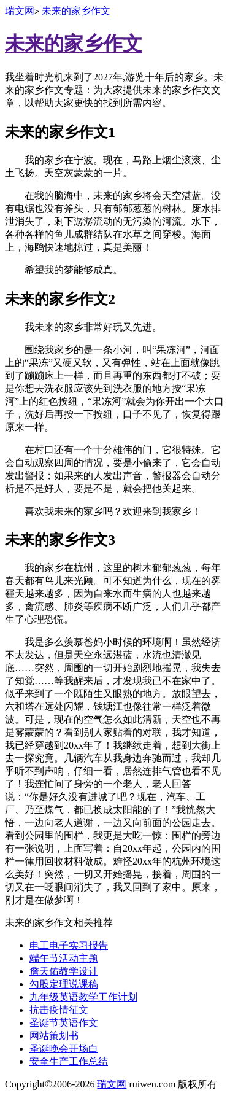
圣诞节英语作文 (63, 1022)
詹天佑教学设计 (63, 971)
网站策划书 (54, 1035)
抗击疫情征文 (58, 1010)
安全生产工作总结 (68, 1061)
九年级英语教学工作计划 (83, 997)
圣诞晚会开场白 (63, 1048)
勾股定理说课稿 (63, 984)
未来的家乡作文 (76, 11)
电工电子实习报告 (68, 945)
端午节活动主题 (63, 958)
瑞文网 (19, 11)
